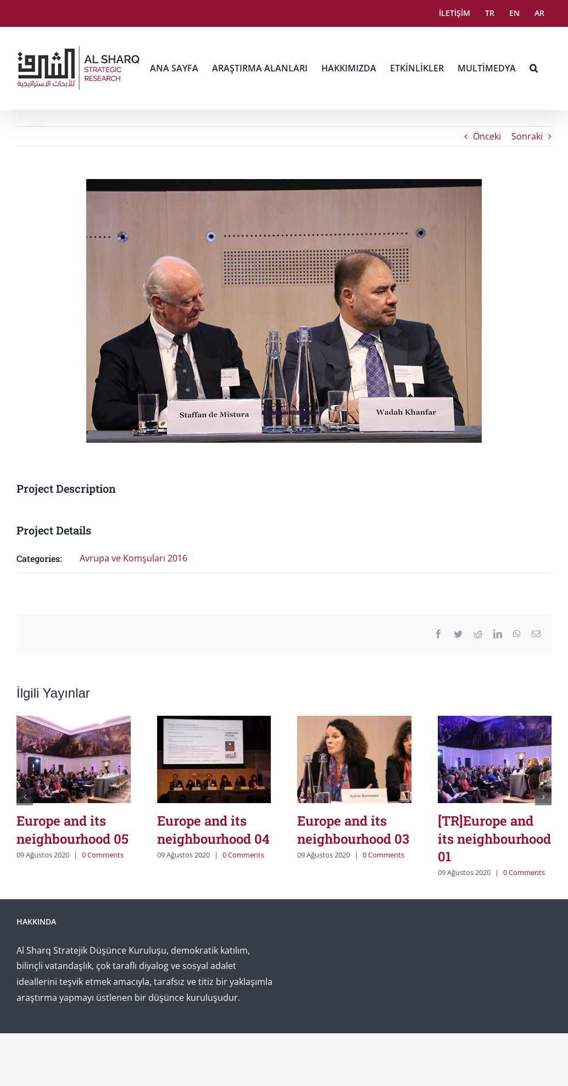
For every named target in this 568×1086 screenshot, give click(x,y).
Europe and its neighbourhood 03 (353, 830)
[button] (534, 68)
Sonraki (527, 136)
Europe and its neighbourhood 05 (72, 830)
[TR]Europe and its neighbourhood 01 (494, 838)
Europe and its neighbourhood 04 (213, 830)
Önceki (487, 136)
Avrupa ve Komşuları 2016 (133, 558)
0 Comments (103, 855)
